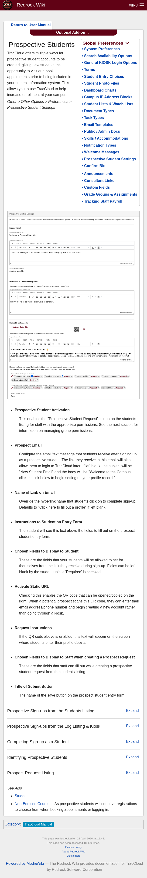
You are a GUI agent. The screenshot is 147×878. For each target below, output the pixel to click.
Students (22, 796)
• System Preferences (101, 49)
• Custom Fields (96, 187)
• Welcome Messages (100, 152)
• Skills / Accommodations (105, 138)
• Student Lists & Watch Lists (107, 104)
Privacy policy (73, 847)
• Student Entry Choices (103, 77)
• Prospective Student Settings (109, 159)
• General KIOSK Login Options (109, 63)
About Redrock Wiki (73, 851)
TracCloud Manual (38, 824)
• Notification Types (99, 145)
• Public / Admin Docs (101, 131)
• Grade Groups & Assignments (109, 194)
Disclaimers (74, 855)
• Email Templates (97, 125)
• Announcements (97, 174)
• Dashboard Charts (99, 90)
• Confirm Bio (94, 166)
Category (12, 824)
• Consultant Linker (99, 181)
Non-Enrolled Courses (33, 804)
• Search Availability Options (107, 56)
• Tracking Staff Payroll (102, 201)
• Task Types (93, 118)
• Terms (88, 70)
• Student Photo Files (100, 83)
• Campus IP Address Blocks (107, 97)
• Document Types (98, 111)
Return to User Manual (28, 25)
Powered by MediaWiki (25, 863)
